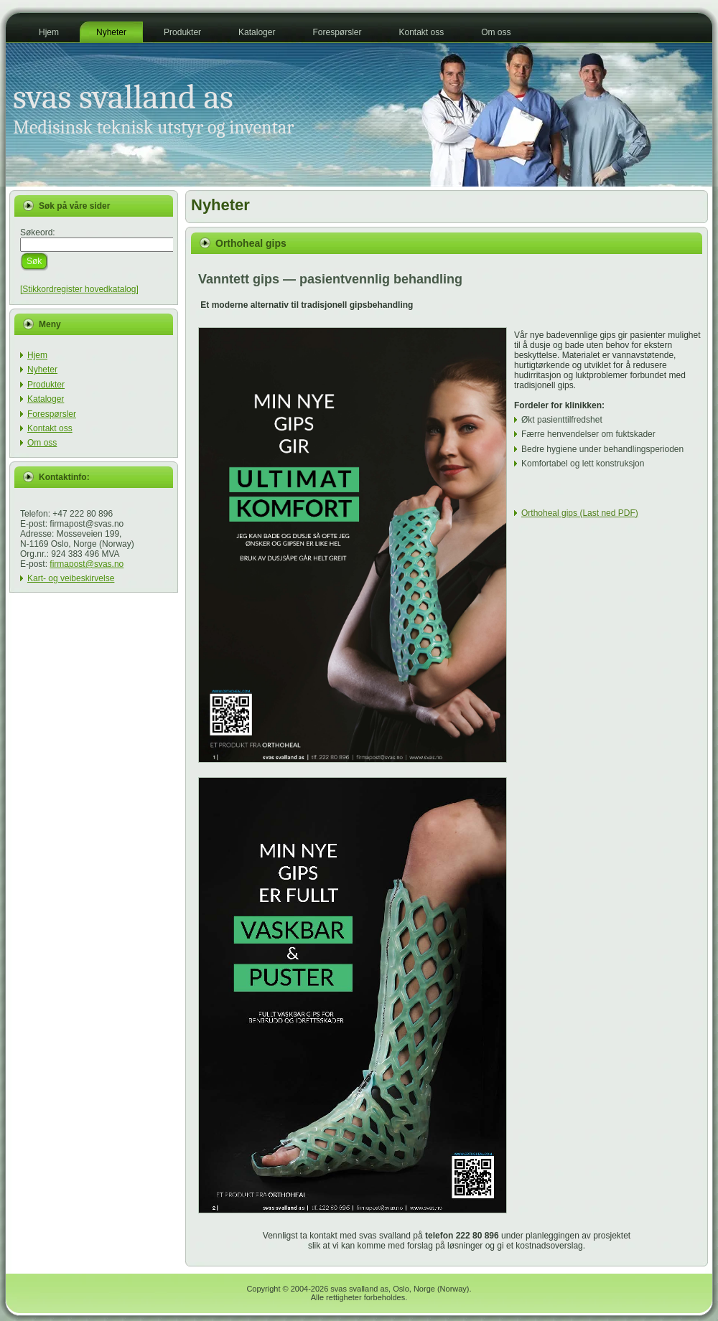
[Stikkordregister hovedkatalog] (79, 289)
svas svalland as (123, 97)
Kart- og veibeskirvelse (70, 578)
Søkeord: (37, 232)
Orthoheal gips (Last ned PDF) (579, 513)
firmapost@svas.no (86, 564)
